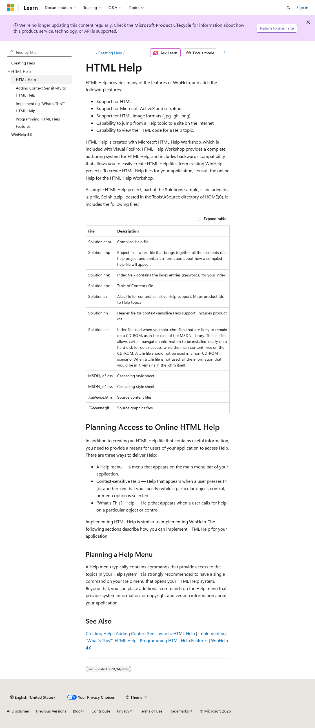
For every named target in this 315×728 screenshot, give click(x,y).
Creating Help (110, 52)
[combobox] (39, 52)
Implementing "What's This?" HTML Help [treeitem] (40, 107)
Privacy (123, 711)
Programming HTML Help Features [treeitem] (38, 122)
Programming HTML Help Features (174, 640)
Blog (77, 711)
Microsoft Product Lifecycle (162, 25)
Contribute (101, 711)
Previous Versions (51, 711)
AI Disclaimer (18, 711)
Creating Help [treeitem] (23, 63)
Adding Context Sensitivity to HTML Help (155, 633)
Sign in (302, 7)
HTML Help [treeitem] (26, 79)
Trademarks (179, 711)
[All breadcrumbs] (91, 52)
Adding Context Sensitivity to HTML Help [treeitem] (41, 91)
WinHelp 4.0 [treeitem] (21, 134)
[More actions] (224, 52)
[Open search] (288, 8)
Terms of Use (151, 711)
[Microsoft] (10, 7)
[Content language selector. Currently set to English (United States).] (32, 697)
